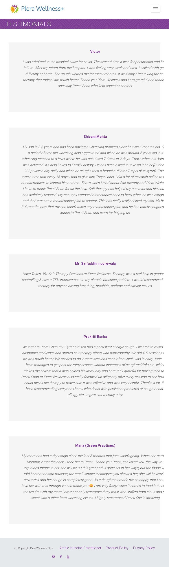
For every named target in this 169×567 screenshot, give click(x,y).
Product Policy (117, 548)
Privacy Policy (144, 548)
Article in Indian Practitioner (80, 548)
